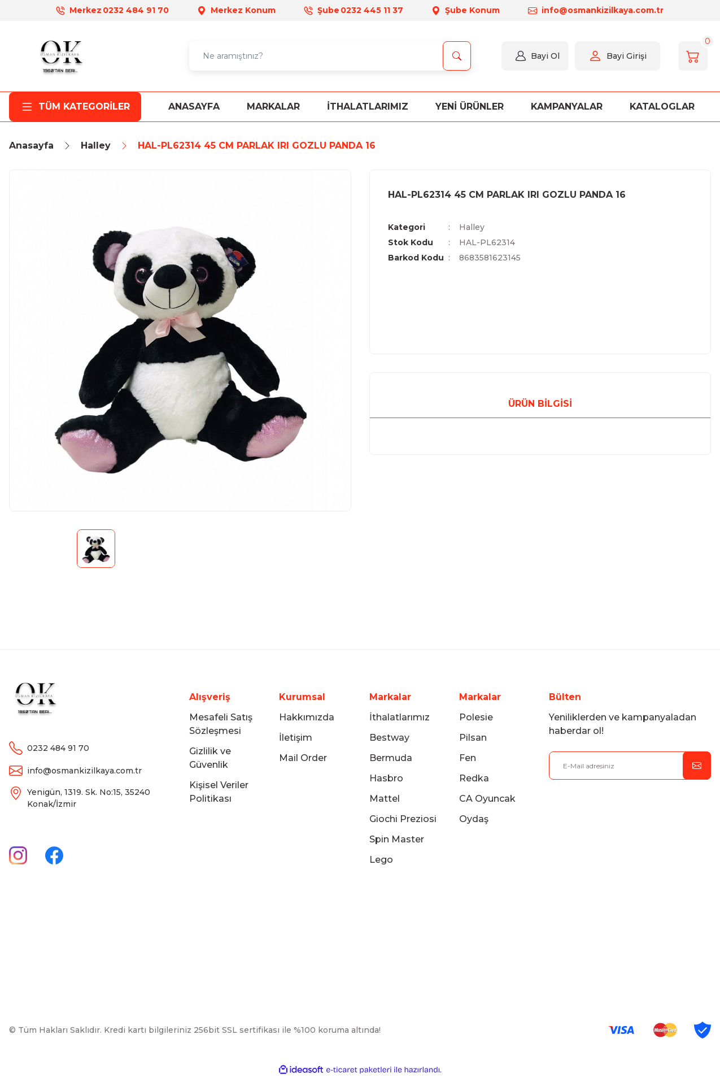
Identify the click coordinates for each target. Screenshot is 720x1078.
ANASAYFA (194, 106)
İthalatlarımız (399, 717)
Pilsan (473, 737)
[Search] (330, 56)
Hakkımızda (306, 717)
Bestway (389, 737)
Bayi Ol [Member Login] (545, 56)
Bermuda (390, 758)
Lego (381, 859)
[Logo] (60, 56)
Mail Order (303, 758)
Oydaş (473, 819)
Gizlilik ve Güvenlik (210, 758)
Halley (472, 227)
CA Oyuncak (487, 798)
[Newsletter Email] (630, 765)
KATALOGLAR (662, 106)
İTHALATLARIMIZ (367, 106)
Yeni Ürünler (469, 106)
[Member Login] (520, 56)
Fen (467, 758)
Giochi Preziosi (403, 819)
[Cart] (693, 56)
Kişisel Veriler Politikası (218, 792)
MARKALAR (273, 106)
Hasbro (386, 778)
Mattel (384, 798)
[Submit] (697, 765)
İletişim (295, 737)
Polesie (476, 717)
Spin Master (396, 839)
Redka (474, 778)
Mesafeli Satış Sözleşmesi (220, 724)
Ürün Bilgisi (540, 403)
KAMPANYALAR (567, 106)
